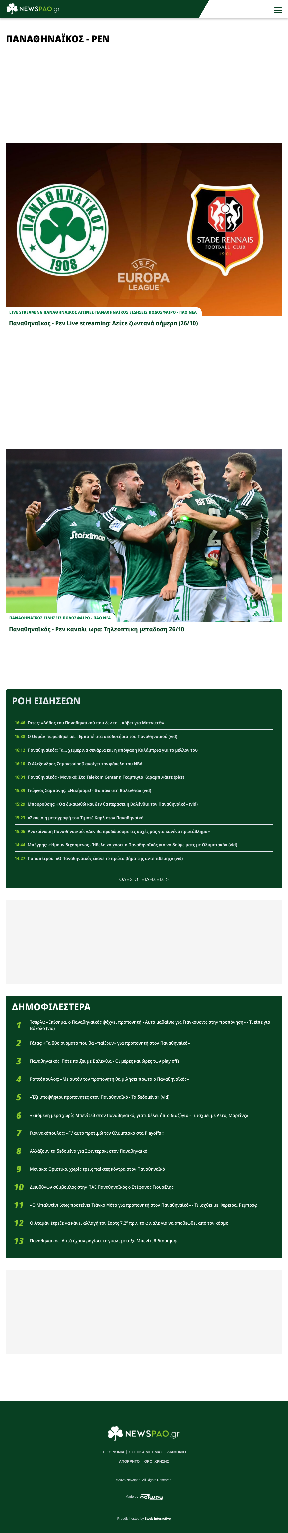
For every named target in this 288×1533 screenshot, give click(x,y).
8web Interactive (158, 1519)
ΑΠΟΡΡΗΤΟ (129, 1462)
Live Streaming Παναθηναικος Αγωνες (51, 312)
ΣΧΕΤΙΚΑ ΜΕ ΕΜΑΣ (146, 1452)
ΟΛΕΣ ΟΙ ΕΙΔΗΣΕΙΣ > (144, 879)
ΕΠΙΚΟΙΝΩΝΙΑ (112, 1452)
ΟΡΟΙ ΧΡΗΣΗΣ (156, 1462)
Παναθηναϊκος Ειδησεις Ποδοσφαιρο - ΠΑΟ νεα (146, 312)
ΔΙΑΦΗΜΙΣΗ (177, 1452)
